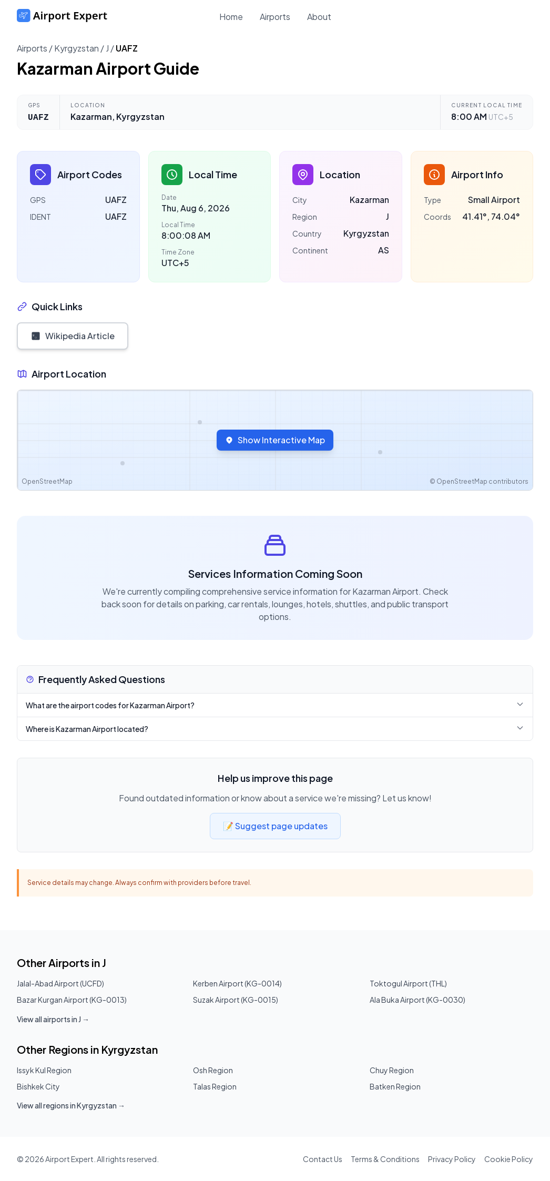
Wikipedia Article (72, 335)
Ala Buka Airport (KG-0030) (417, 999)
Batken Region (395, 1086)
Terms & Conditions (385, 1159)
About (319, 16)
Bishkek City (38, 1086)
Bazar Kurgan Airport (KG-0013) (72, 999)
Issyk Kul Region (44, 1070)
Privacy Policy (452, 1159)
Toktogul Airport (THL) (408, 983)
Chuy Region (392, 1070)
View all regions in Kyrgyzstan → (71, 1105)
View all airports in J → (53, 1019)
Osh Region (213, 1070)
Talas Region (215, 1086)
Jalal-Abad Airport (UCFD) (60, 983)
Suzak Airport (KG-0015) (235, 999)
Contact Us (322, 1159)
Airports (275, 16)
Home (231, 16)
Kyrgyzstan (76, 48)
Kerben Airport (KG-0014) (237, 983)
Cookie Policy (508, 1159)
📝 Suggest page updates (275, 825)
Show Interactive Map (275, 439)
